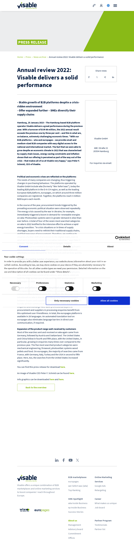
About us (72, 520)
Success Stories (75, 511)
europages (73, 481)
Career (98, 498)
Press (28, 56)
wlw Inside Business (77, 503)
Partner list (100, 529)
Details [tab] (67, 246)
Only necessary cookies (66, 300)
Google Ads (100, 485)
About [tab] (110, 246)
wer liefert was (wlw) (78, 485)
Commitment (74, 533)
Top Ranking (74, 490)
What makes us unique (106, 503)
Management (74, 524)
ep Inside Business (77, 507)
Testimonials (101, 524)
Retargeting (100, 490)
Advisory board (75, 529)
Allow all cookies (109, 300)
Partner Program (103, 520)
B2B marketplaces (77, 477)
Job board (100, 507)
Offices (71, 537)
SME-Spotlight (75, 498)
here (62, 366)
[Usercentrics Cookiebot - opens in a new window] (117, 238)
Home (20, 56)
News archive (40, 56)
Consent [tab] (23, 246)
